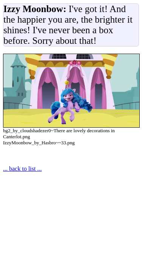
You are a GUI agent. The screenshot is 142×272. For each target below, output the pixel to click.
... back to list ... (22, 168)
